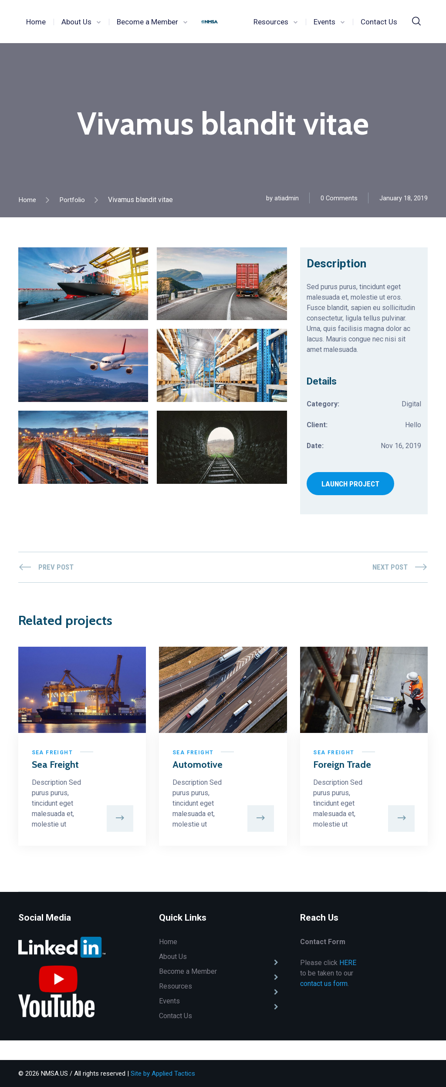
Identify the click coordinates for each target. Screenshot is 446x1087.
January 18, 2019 (403, 198)
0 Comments (339, 198)
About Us (76, 21)
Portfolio (73, 200)
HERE (347, 982)
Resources (270, 21)
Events (324, 21)
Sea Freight (54, 757)
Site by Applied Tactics (163, 1073)
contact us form (324, 1003)
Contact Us (379, 21)
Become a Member (147, 21)
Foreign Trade (331, 775)
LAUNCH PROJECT (351, 485)
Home (36, 21)
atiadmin (286, 198)
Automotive (199, 769)
